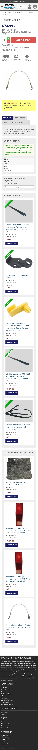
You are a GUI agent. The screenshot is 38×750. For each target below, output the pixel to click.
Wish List (3, 740)
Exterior (10, 12)
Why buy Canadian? (7, 696)
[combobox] (19, 186)
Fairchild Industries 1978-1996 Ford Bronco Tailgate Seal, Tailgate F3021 (17, 426)
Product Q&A (8, 122)
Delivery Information (7, 700)
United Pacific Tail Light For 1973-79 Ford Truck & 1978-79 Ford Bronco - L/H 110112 (17, 530)
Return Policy (5, 690)
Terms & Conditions (7, 704)
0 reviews (15, 47)
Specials (3, 726)
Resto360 (4, 688)
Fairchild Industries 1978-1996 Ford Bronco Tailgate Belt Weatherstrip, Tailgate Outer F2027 (17, 377)
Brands (3, 722)
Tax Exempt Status (6, 694)
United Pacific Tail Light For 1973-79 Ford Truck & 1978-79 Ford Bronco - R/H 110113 (17, 578)
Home (4, 12)
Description (7, 118)
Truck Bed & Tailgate (20, 12)
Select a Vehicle (12, 103)
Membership (5, 744)
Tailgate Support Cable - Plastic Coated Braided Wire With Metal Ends (18, 627)
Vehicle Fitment (20, 118)
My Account (4, 736)
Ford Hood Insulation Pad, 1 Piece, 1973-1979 (16, 483)
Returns (3, 714)
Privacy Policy (5, 702)
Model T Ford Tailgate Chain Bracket (16, 276)
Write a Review (24, 47)
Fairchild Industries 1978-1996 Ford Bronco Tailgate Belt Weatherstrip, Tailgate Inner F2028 (17, 228)
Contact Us (24, 1)
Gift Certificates (5, 724)
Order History (5, 738)
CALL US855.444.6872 (28, 60)
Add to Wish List (8, 50)
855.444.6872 (14, 1)
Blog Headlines (5, 728)
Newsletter (4, 742)
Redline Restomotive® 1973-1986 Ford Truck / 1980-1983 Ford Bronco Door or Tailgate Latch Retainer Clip (17, 326)
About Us (4, 698)
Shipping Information (7, 692)
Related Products (22, 122)
